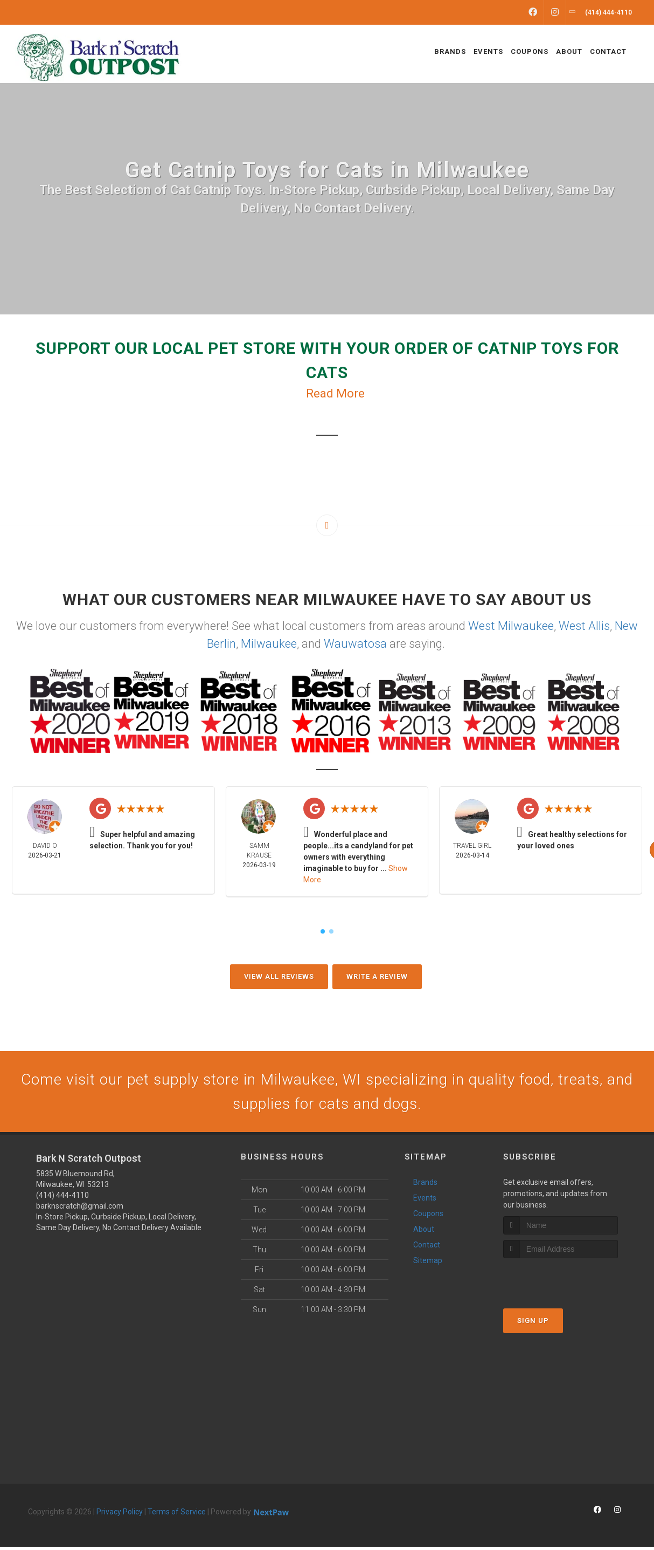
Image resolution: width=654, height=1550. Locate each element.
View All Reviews (279, 976)
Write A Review (377, 976)
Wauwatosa (355, 643)
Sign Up (533, 1324)
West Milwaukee (511, 626)
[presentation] (560, 1282)
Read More (335, 393)
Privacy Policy (119, 1515)
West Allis (584, 626)
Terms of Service (177, 1515)
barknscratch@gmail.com (79, 1209)
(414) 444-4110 (62, 1198)
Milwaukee (269, 643)
